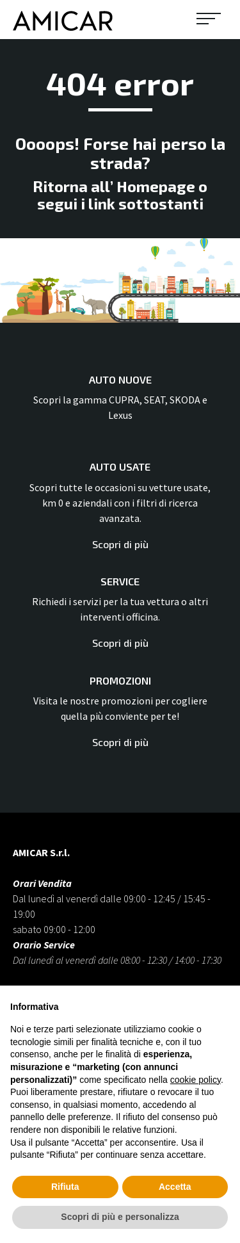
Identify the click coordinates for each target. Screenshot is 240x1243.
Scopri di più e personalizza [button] (120, 1217)
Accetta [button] (175, 1187)
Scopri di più (120, 544)
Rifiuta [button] (65, 1187)
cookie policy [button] (195, 1080)
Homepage (155, 186)
